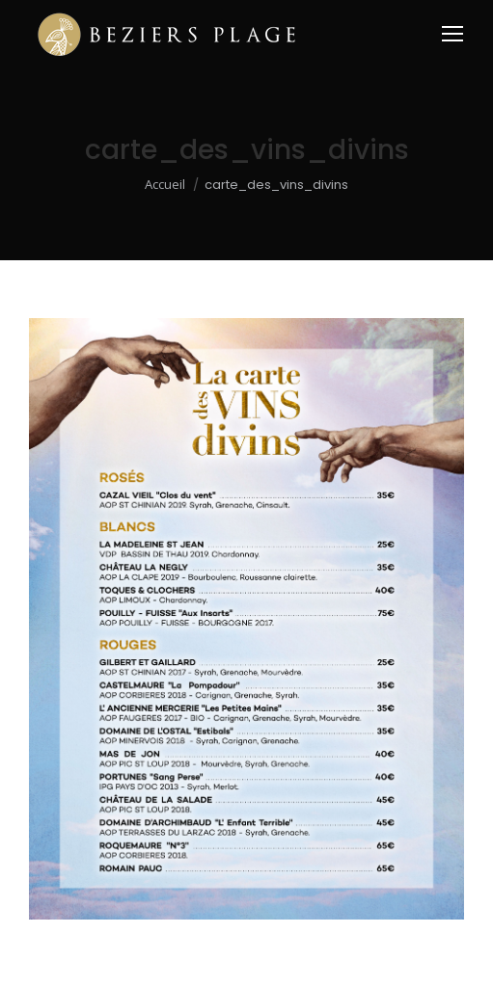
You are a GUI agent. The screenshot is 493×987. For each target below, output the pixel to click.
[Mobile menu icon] (452, 33)
